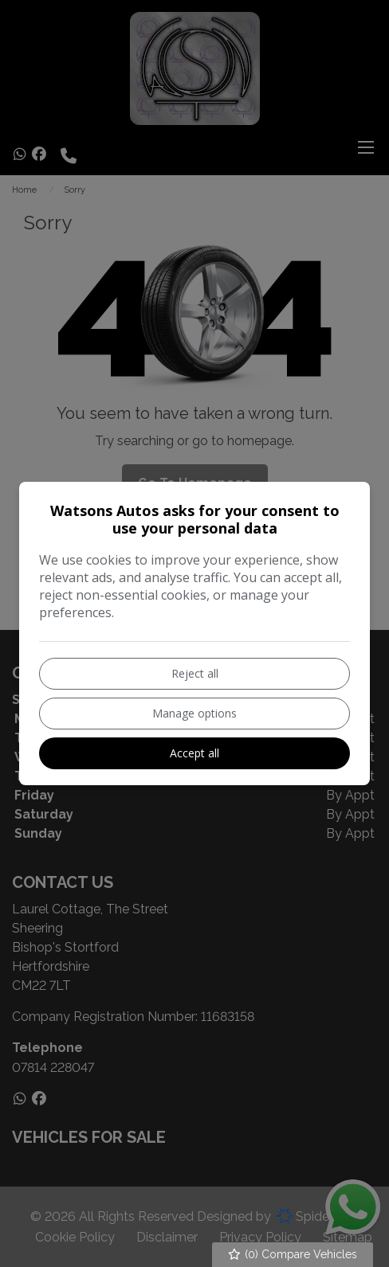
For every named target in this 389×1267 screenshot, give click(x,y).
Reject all (194, 673)
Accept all (194, 753)
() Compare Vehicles (293, 1254)
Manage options (194, 713)
